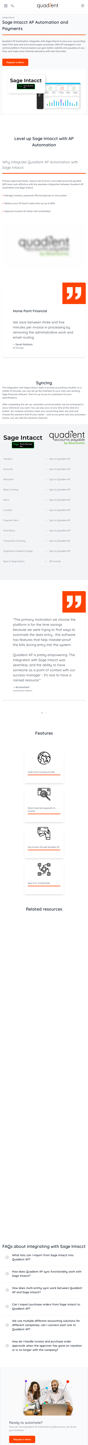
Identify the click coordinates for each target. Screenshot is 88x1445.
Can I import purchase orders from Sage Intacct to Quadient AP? (43, 1306)
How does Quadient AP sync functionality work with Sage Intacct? (44, 1273)
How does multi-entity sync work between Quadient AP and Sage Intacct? (44, 1290)
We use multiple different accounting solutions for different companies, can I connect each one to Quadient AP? (43, 1325)
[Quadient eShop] (82, 5)
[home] (47, 5)
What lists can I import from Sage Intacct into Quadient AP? (39, 1257)
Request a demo (15, 62)
